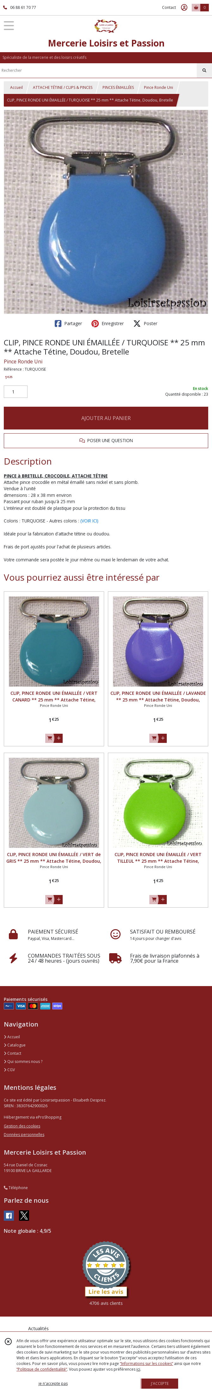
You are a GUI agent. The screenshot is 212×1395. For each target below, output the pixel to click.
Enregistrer (107, 323)
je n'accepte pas (53, 1383)
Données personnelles (24, 1134)
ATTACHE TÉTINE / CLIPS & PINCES (62, 87)
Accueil (16, 87)
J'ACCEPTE (160, 1383)
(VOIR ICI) (89, 521)
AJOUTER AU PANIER (106, 418)
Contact (169, 7)
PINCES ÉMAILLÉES (118, 87)
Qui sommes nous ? (23, 1061)
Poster (145, 323)
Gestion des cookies (22, 1126)
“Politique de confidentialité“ (41, 1369)
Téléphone (16, 1187)
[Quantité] (16, 392)
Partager (68, 323)
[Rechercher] (204, 70)
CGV (9, 1069)
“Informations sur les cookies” (146, 1363)
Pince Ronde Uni (158, 87)
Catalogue (15, 1045)
